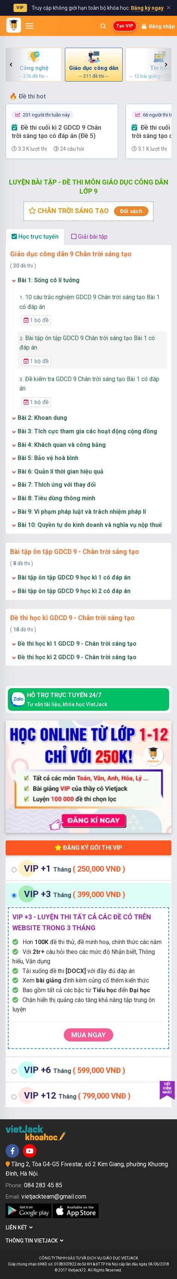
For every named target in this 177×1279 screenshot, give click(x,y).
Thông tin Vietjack (34, 1241)
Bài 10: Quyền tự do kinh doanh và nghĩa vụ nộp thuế (90, 524)
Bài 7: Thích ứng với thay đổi (57, 484)
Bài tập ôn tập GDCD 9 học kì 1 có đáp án (74, 577)
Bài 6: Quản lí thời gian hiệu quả (61, 471)
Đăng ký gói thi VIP (88, 847)
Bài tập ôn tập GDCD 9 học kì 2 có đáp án (74, 591)
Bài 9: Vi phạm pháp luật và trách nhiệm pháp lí (82, 511)
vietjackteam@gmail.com (53, 1196)
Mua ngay (88, 1035)
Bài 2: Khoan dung (42, 417)
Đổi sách (131, 211)
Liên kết (19, 1228)
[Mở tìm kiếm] (103, 26)
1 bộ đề (36, 320)
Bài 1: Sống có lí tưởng (49, 280)
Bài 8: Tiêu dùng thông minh (56, 498)
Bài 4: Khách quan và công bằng (62, 444)
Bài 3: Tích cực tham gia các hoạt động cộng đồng (87, 431)
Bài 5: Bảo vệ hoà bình (48, 458)
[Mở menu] (29, 26)
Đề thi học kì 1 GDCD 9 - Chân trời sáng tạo (77, 643)
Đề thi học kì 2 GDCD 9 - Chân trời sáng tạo (77, 657)
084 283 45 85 (43, 1185)
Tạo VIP (124, 26)
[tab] (88, 869)
